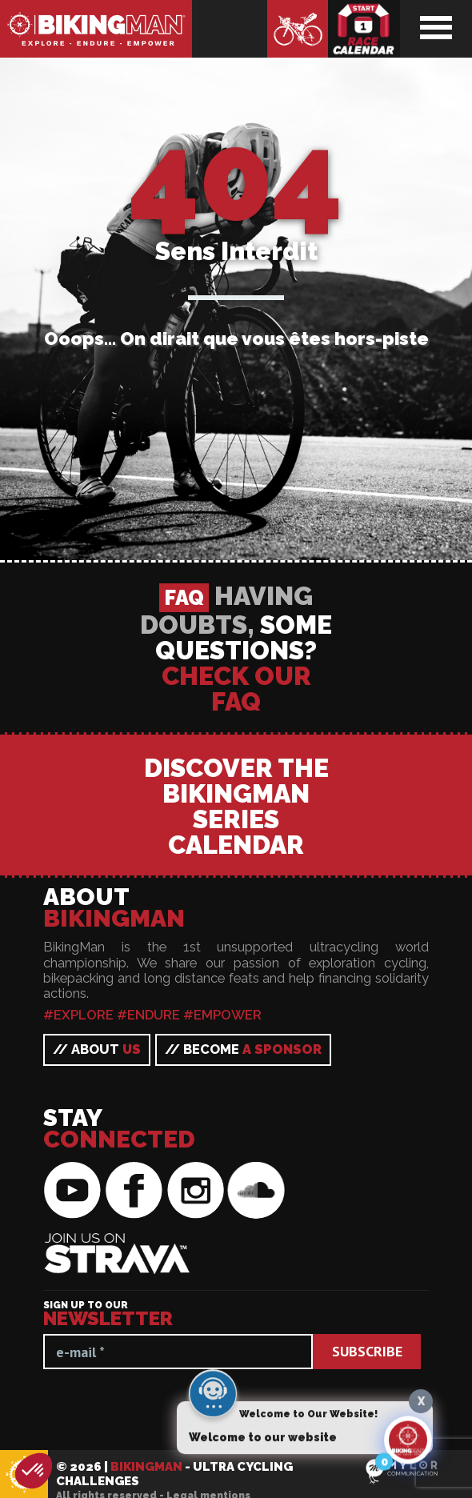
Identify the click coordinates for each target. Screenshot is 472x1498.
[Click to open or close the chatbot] (408, 1445)
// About (97, 1464)
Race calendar (364, 29)
